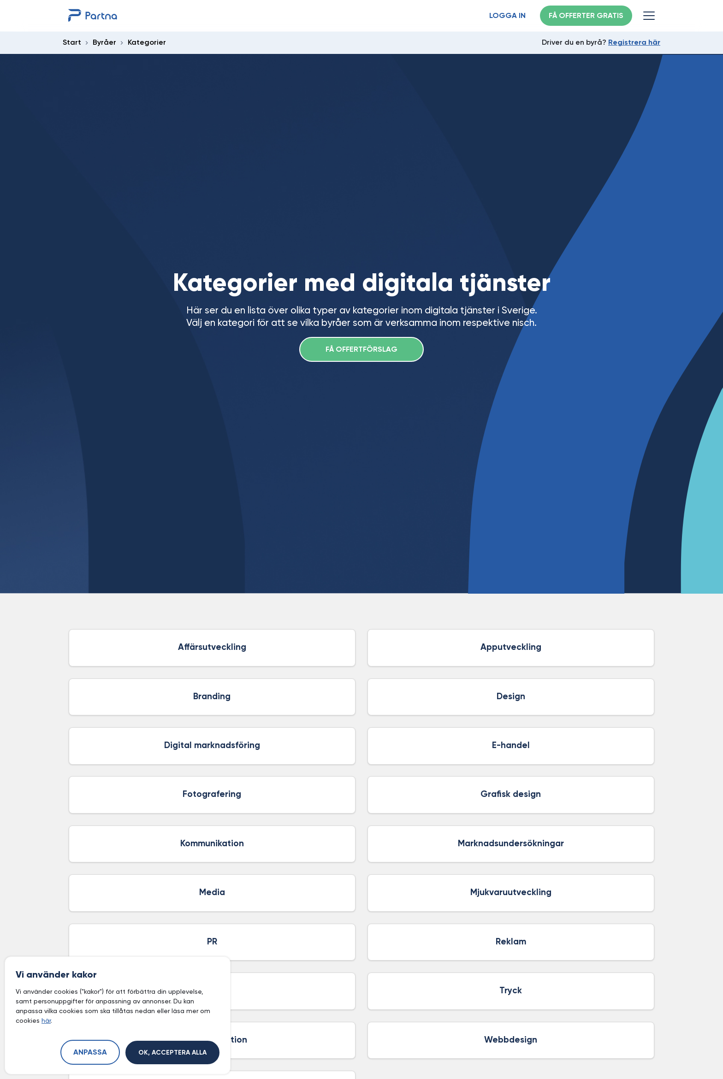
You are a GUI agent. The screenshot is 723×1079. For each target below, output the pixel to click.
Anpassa (90, 1052)
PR (212, 941)
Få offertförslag (361, 350)
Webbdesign (510, 1040)
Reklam (511, 941)
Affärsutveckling (212, 647)
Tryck (510, 990)
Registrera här (634, 43)
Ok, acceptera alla (172, 1053)
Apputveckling (510, 647)
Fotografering (212, 794)
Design (511, 696)
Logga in (507, 16)
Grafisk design (510, 794)
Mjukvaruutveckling (510, 892)
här (46, 1020)
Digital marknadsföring (212, 745)
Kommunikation (212, 843)
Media (212, 892)
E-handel (511, 745)
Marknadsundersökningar (511, 843)
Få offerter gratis (586, 16)
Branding (212, 696)
